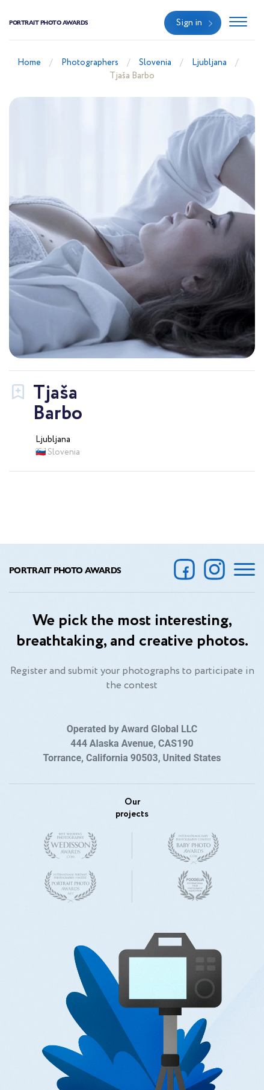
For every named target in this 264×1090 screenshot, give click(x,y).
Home (29, 63)
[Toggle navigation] (238, 23)
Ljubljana (209, 63)
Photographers (89, 63)
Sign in (189, 23)
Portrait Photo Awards (48, 22)
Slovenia (155, 63)
